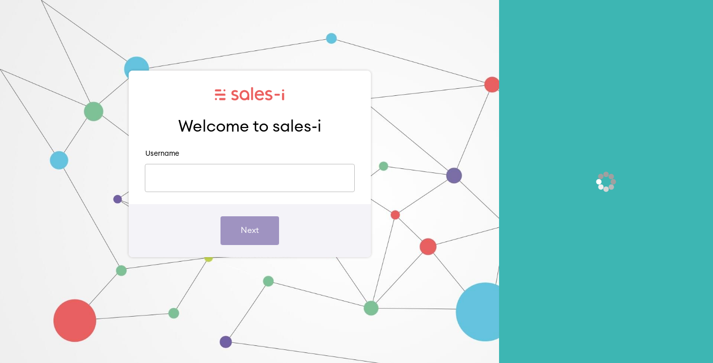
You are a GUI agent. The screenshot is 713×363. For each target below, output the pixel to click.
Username (162, 153)
